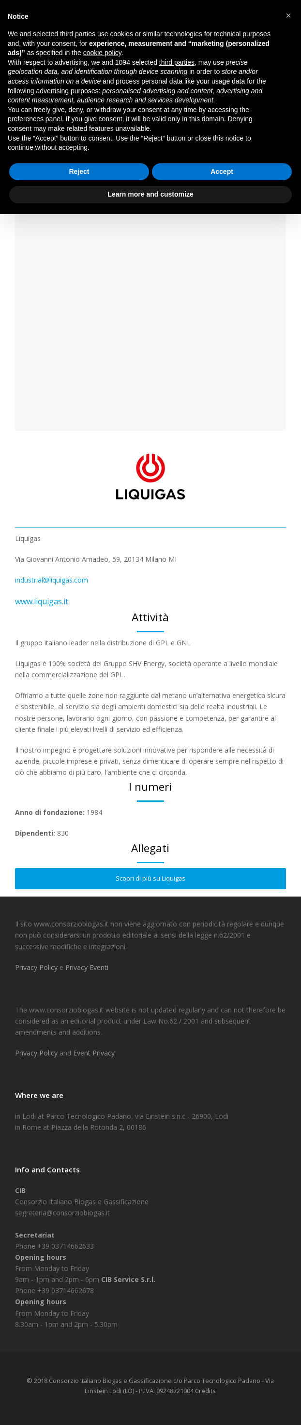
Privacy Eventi (86, 967)
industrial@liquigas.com (51, 579)
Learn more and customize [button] (150, 194)
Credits (205, 1390)
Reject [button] (79, 171)
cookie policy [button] (102, 53)
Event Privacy (94, 1052)
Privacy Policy (37, 967)
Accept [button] (222, 171)
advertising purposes (67, 91)
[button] (288, 15)
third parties (177, 62)
